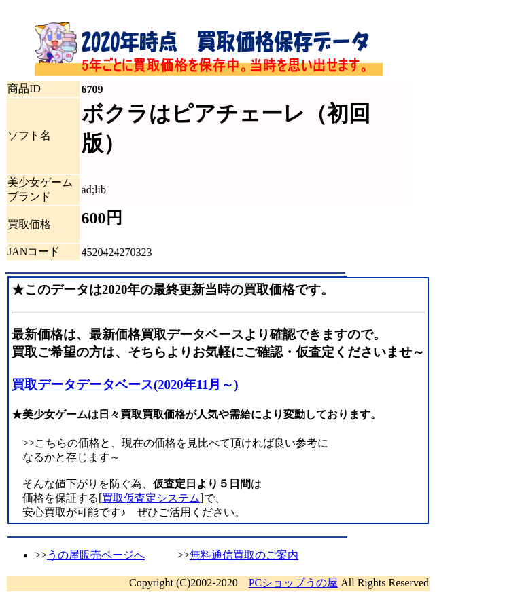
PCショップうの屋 (293, 582)
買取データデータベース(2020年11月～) (125, 384)
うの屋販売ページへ (96, 555)
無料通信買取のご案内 (244, 555)
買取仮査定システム (151, 498)
